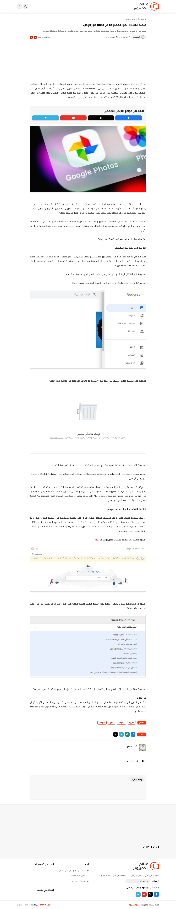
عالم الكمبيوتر (133, 905)
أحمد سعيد (136, 37)
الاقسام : (155, 881)
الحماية (85, 6)
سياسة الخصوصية (80, 881)
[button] (133, 734)
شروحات (102, 722)
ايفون (53, 6)
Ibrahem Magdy (44, 905)
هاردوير (36, 6)
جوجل (111, 722)
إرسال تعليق (137, 779)
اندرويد (61, 6)
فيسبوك (94, 6)
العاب (69, 6)
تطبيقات (121, 722)
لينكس (77, 6)
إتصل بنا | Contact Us (79, 875)
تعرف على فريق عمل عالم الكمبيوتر (73, 870)
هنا (97, 540)
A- (31, 37)
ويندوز (113, 6)
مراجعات (45, 6)
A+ (35, 37)
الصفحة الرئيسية (140, 19)
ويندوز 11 (104, 6)
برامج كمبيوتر (123, 6)
